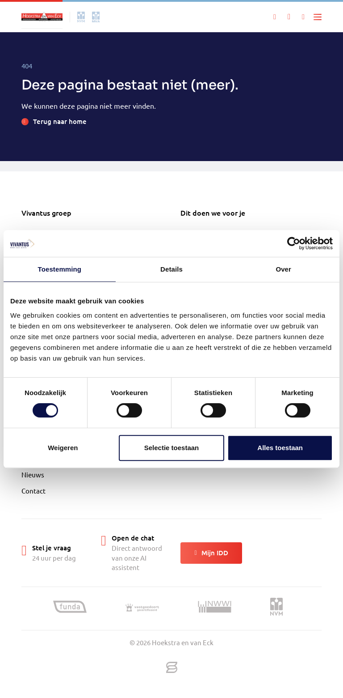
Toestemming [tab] (60, 269)
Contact (33, 490)
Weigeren (63, 447)
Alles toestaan (280, 447)
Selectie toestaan (171, 447)
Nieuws (32, 474)
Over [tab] (283, 269)
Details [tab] (171, 269)
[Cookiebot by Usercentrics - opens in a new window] (294, 243)
